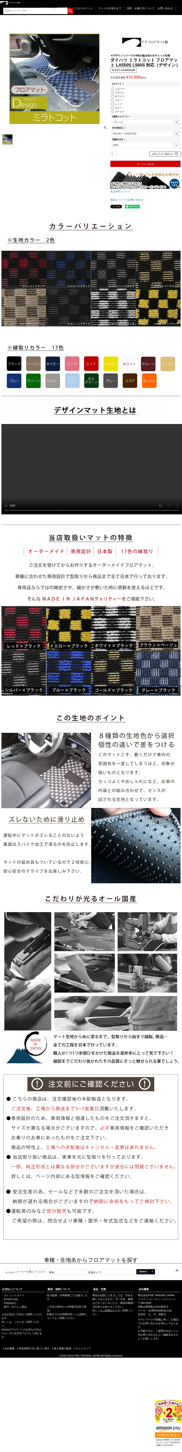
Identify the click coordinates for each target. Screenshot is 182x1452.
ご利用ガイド (110, 1310)
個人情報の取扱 (62, 1348)
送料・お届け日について (141, 8)
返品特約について (120, 191)
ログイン (46, 8)
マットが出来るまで (110, 8)
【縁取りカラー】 (121, 116)
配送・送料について (59, 1289)
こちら (18, 1321)
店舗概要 (62, 8)
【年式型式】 (118, 128)
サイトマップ (83, 1348)
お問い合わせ (165, 8)
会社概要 (144, 1289)
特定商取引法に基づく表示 (34, 1348)
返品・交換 (99, 1289)
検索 (70, 10)
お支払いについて (12, 1289)
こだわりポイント (83, 8)
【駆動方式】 (118, 139)
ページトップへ (177, 1271)
